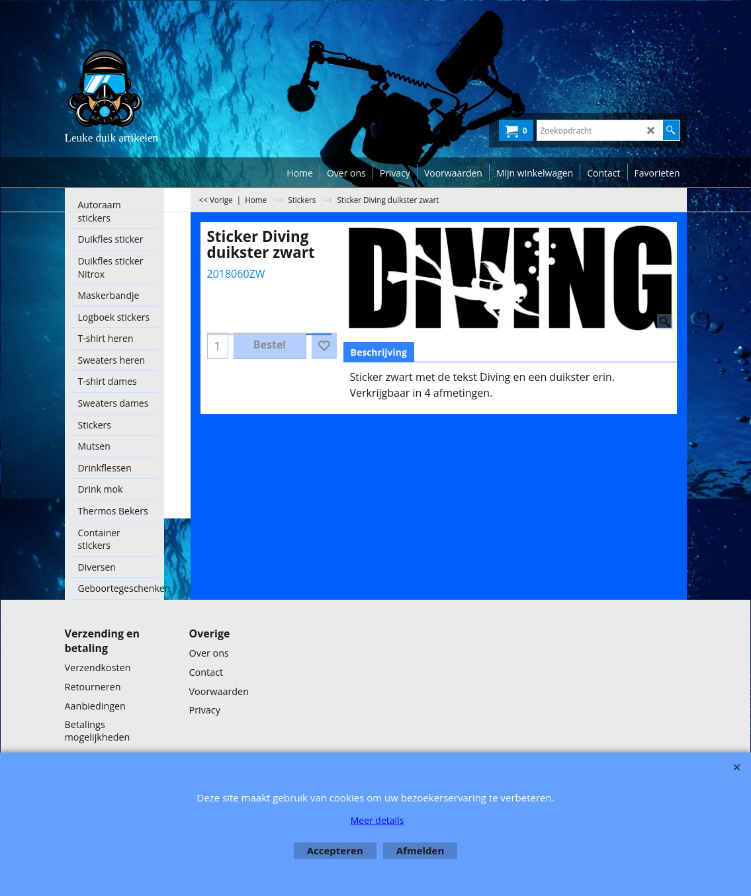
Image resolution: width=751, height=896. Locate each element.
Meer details (377, 820)
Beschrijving (379, 352)
